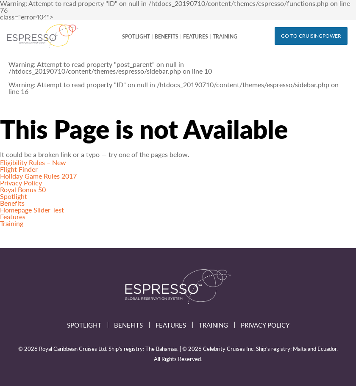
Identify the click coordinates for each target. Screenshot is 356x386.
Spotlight (136, 36)
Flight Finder (19, 169)
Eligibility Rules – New (33, 162)
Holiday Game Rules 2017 (38, 176)
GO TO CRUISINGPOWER (311, 35)
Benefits (166, 36)
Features (195, 36)
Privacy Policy (21, 182)
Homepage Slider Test (32, 210)
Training (225, 36)
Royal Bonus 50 (23, 189)
